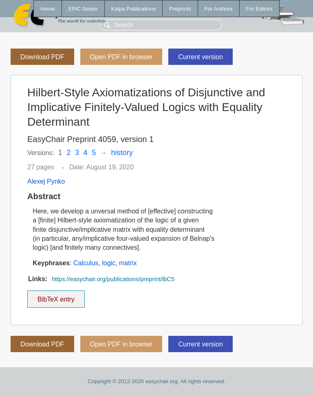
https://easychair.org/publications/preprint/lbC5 (113, 279)
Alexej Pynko (46, 181)
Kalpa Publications (133, 9)
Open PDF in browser (121, 56)
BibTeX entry (55, 297)
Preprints (180, 9)
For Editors (259, 9)
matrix (128, 263)
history (122, 153)
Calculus (85, 263)
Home (47, 9)
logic (108, 263)
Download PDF (42, 56)
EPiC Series (83, 9)
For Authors (219, 9)
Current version (200, 56)
